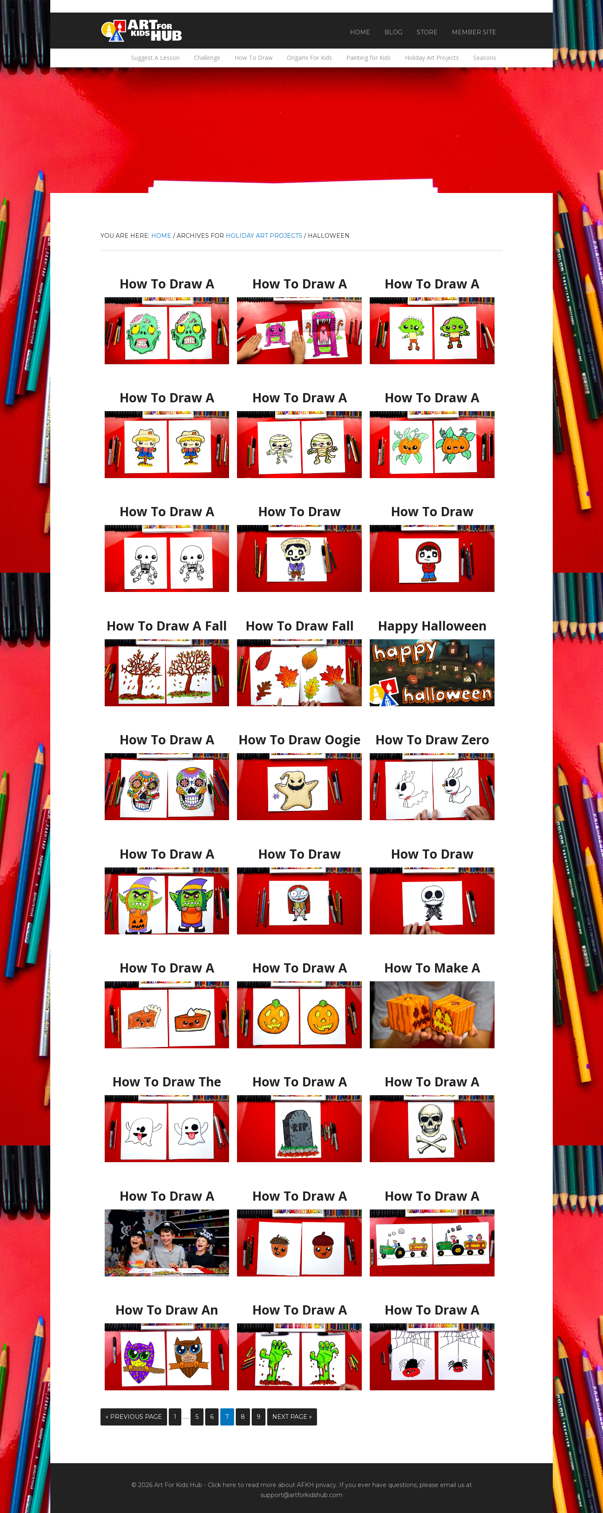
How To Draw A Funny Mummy (299, 394)
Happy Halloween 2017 (432, 622)
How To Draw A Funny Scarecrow (166, 394)
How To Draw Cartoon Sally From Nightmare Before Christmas (299, 854)
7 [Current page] (227, 1416)
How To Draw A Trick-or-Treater (167, 850)
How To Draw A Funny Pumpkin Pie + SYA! (167, 968)
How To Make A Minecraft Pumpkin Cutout (432, 968)
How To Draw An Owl (166, 1306)
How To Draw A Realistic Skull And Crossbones (432, 1082)
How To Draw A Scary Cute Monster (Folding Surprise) (299, 284)
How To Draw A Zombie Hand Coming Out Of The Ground (299, 1310)
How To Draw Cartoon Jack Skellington (432, 854)
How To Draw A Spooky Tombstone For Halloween (299, 1082)
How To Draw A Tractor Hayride (432, 1192)
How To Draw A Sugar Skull (166, 736)
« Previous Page (134, 1416)
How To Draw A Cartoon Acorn (299, 1192)
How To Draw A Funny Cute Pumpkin (432, 394)
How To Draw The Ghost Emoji (167, 1078)
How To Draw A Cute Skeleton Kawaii (166, 511)
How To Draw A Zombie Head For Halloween (167, 284)
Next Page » (292, 1416)
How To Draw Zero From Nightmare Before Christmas (432, 740)
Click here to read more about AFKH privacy (272, 1485)
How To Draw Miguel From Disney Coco (432, 511)
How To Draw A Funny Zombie (432, 280)
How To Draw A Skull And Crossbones (167, 1192)
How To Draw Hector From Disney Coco (299, 511)
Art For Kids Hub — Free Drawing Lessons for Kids (142, 30)
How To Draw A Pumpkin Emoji (299, 964)
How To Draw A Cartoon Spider (432, 1306)
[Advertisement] (301, 130)
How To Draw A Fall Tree (167, 622)
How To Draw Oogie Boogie (299, 736)
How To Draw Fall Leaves (299, 622)
